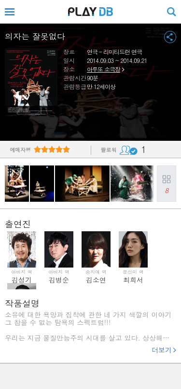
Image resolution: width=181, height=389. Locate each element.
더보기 (162, 350)
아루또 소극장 (103, 69)
